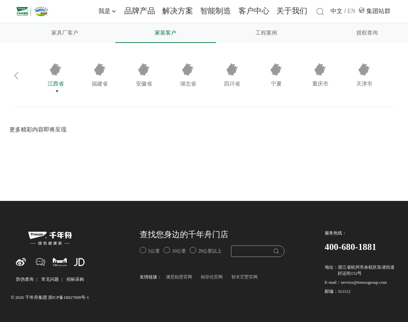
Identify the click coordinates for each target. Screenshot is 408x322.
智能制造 (215, 11)
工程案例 (266, 33)
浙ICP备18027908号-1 (68, 298)
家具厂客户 (64, 33)
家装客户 (165, 33)
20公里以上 (206, 250)
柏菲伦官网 (212, 277)
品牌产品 (139, 11)
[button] (23, 75)
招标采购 (75, 279)
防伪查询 (25, 279)
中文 (336, 11)
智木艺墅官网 (244, 277)
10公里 (175, 250)
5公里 (150, 250)
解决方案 (177, 11)
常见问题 (50, 279)
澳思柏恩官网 (179, 277)
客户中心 (253, 11)
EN (352, 11)
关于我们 (291, 11)
